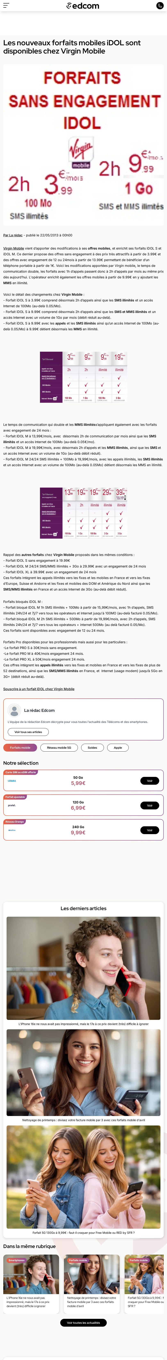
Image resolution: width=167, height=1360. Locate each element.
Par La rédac (13, 235)
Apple (118, 747)
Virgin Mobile (13, 248)
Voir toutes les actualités (83, 1323)
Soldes (92, 747)
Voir (149, 781)
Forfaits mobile (20, 747)
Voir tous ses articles (28, 732)
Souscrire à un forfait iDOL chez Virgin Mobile (38, 689)
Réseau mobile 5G (59, 747)
